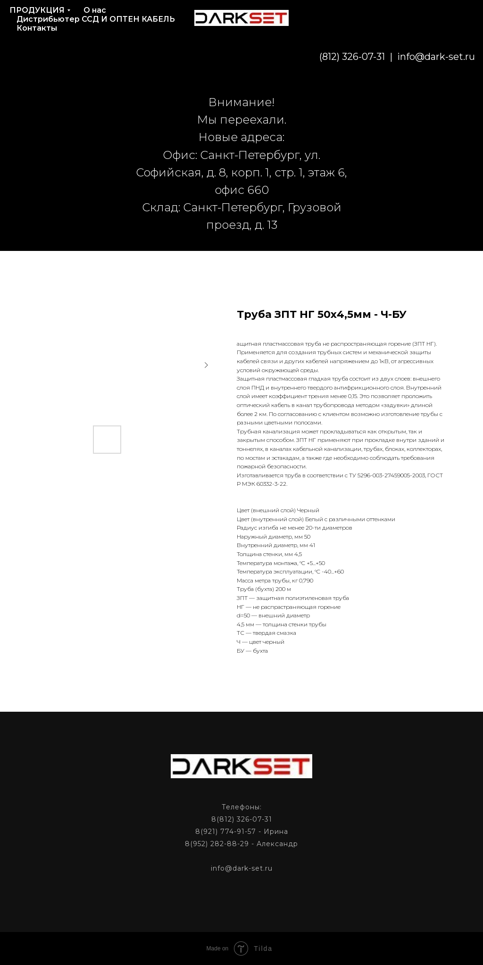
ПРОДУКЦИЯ (37, 10)
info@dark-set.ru (367, 56)
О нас (94, 10)
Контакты (37, 28)
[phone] (443, 57)
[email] (423, 57)
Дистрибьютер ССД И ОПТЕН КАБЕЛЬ (96, 19)
